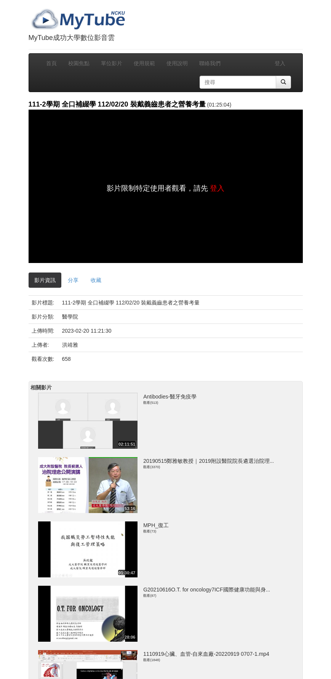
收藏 (96, 280)
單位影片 (111, 63)
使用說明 (177, 63)
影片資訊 (45, 280)
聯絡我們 (210, 63)
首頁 (51, 63)
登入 (280, 63)
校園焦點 (79, 63)
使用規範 (144, 63)
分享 (73, 280)
